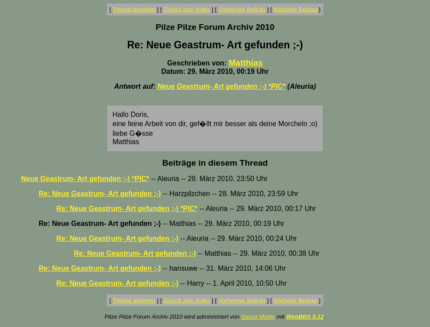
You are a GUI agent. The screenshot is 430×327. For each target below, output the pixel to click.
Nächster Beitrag (295, 9)
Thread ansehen (134, 9)
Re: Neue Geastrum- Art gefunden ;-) (100, 193)
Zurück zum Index (187, 9)
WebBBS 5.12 (305, 316)
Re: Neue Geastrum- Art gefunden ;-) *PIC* (126, 208)
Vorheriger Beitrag (241, 9)
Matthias (246, 62)
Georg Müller (258, 316)
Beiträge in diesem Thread (215, 162)
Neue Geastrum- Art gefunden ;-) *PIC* (221, 86)
